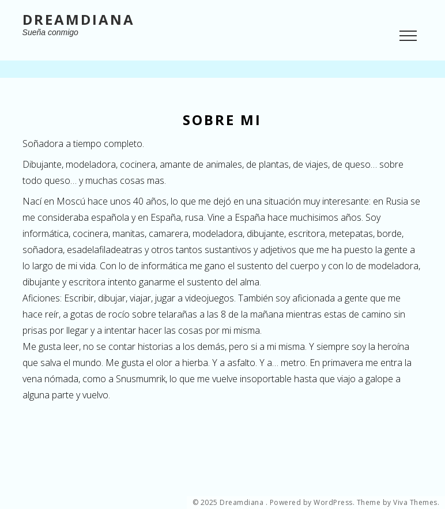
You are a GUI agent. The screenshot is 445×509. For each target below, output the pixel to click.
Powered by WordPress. (312, 502)
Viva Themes (415, 502)
